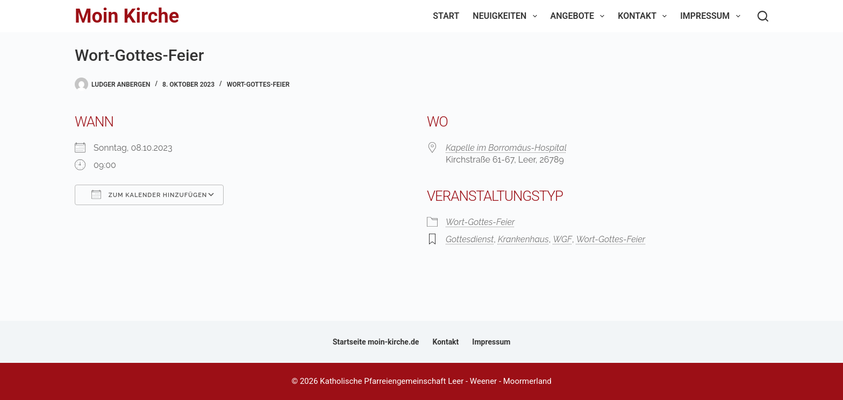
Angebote (580, 16)
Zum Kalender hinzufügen (149, 194)
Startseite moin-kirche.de (376, 342)
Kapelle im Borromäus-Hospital (506, 148)
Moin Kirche (127, 16)
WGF (562, 239)
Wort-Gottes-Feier (258, 84)
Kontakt (644, 16)
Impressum (712, 16)
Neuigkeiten (507, 16)
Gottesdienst (470, 239)
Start (446, 16)
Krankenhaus (523, 239)
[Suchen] (763, 16)
